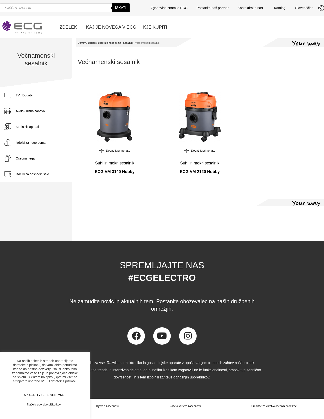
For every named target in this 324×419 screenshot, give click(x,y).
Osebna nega (25, 158)
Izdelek (92, 42)
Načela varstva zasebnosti (185, 406)
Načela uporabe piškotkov (44, 404)
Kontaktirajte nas (251, 8)
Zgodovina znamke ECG (169, 8)
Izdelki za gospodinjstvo (32, 174)
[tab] (36, 95)
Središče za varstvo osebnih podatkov (274, 406)
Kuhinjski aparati (27, 127)
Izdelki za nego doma (30, 142)
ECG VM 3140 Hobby (115, 171)
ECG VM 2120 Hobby (200, 171)
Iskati (120, 8)
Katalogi (280, 8)
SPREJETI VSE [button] (34, 394)
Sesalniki (128, 42)
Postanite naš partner (213, 8)
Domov (82, 42)
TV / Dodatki (24, 95)
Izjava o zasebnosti (107, 406)
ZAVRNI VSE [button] (55, 394)
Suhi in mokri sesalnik (114, 163)
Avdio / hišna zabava (30, 111)
